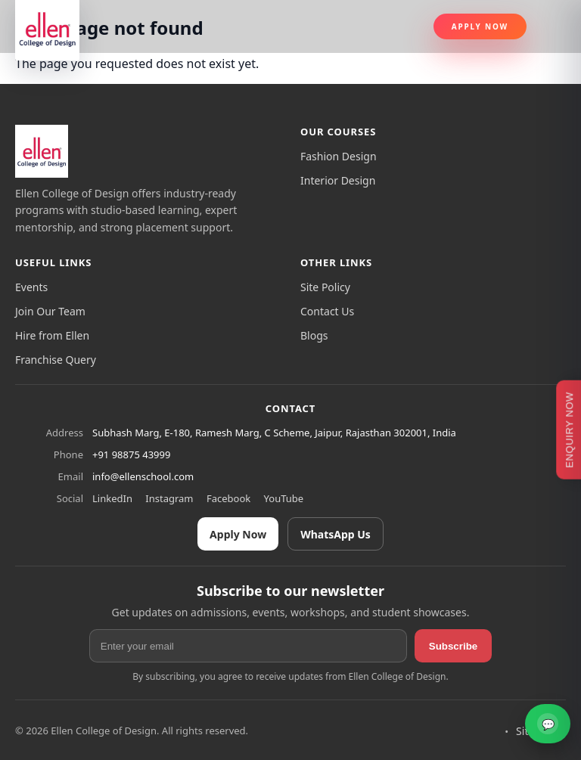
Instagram (169, 498)
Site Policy (325, 287)
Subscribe (453, 646)
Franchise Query (55, 359)
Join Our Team (50, 311)
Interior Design (337, 180)
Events (31, 287)
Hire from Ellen (52, 335)
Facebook (228, 498)
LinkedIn (112, 498)
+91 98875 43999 (131, 454)
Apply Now (480, 26)
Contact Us (327, 311)
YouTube (284, 498)
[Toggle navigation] (552, 26)
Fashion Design (338, 156)
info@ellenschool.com (143, 476)
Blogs (314, 335)
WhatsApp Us (335, 534)
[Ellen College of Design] (41, 151)
